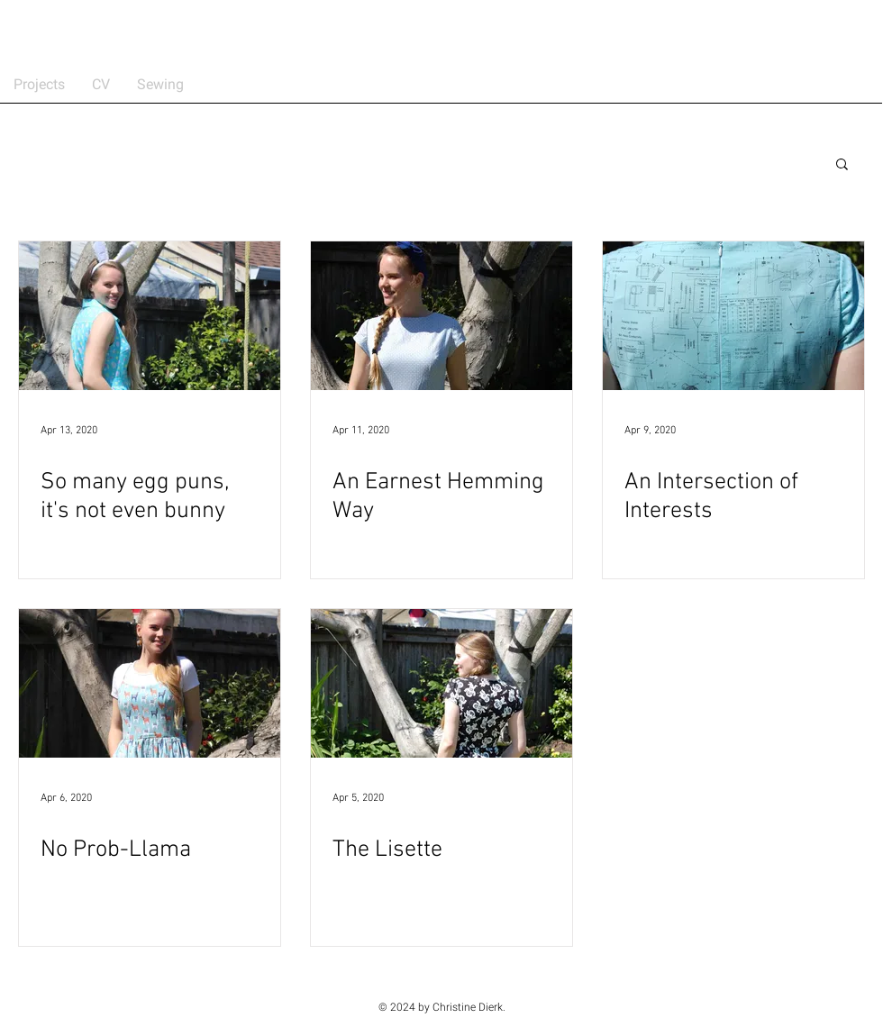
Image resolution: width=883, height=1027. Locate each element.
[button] (842, 165)
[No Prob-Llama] (149, 683)
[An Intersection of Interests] (733, 315)
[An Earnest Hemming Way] (441, 315)
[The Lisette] (441, 683)
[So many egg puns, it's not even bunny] (149, 315)
